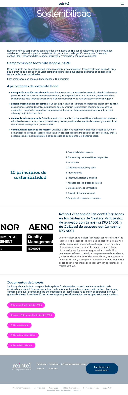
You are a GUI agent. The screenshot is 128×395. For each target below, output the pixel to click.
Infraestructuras (67, 364)
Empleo (40, 369)
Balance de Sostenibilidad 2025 (28, 307)
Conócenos (42, 364)
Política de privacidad (70, 388)
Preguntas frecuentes (21, 388)
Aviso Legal (53, 388)
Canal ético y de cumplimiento (102, 368)
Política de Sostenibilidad (25, 335)
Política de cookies (91, 388)
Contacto (53, 369)
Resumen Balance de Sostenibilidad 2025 (33, 317)
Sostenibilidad (80, 364)
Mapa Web (107, 388)
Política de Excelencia (24, 345)
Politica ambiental (22, 326)
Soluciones (54, 364)
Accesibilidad (39, 388)
